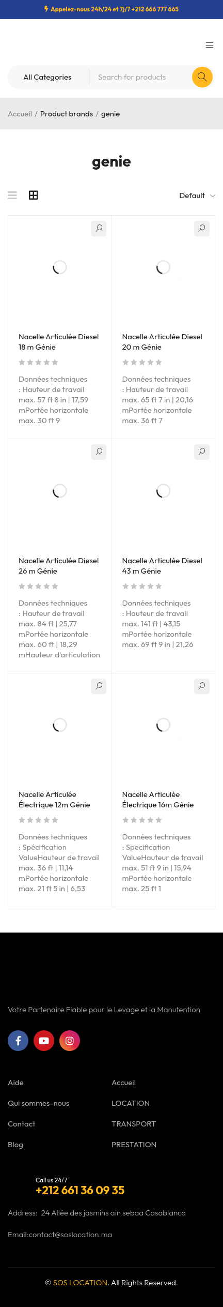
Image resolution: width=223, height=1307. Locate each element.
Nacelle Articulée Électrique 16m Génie (158, 799)
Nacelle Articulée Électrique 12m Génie (54, 799)
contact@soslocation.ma (71, 1234)
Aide (16, 1082)
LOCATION (131, 1103)
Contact (21, 1124)
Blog (15, 1144)
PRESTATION (134, 1144)
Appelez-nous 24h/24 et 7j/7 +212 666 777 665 (115, 9)
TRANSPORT (134, 1124)
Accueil (20, 113)
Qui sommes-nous (38, 1103)
